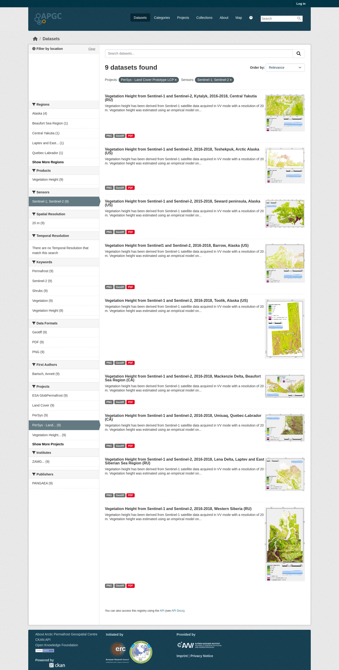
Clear (91, 49)
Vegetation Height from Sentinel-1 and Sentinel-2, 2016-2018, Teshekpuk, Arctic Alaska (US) (182, 151)
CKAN (57, 665)
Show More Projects (48, 444)
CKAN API (43, 640)
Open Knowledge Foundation (56, 645)
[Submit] (299, 53)
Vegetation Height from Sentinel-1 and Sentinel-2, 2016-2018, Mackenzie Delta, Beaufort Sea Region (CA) (183, 378)
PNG (109, 135)
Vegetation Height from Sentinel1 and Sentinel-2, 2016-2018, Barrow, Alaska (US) (177, 245)
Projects (183, 18)
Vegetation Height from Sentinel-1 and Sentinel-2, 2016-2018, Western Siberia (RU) (178, 509)
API (162, 610)
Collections (204, 18)
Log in (301, 3)
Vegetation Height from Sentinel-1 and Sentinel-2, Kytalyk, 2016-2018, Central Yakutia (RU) (181, 98)
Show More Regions (48, 162)
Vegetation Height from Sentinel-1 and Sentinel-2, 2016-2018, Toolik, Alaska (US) (176, 301)
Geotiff (120, 135)
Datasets (140, 18)
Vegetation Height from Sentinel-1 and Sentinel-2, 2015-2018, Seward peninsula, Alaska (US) (182, 203)
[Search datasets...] (199, 53)
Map (239, 18)
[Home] (35, 38)
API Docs (177, 610)
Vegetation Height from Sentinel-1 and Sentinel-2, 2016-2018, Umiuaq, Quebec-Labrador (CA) (183, 417)
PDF (130, 135)
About (224, 18)
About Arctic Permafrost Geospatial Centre (66, 634)
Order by (257, 67)
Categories (162, 18)
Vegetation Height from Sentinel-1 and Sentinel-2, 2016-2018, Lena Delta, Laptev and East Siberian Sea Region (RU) (184, 461)
